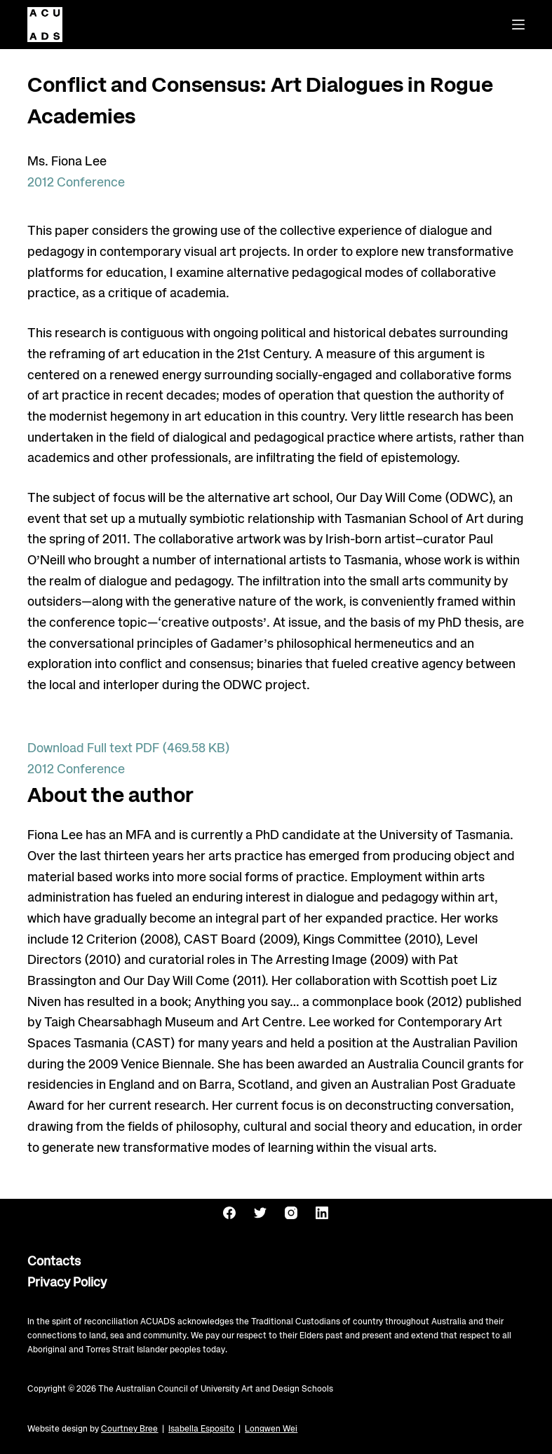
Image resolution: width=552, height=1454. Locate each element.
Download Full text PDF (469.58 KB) (128, 748)
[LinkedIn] (322, 1213)
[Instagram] (291, 1213)
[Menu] (518, 24)
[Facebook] (229, 1213)
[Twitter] (260, 1213)
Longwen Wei (271, 1429)
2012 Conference (76, 183)
